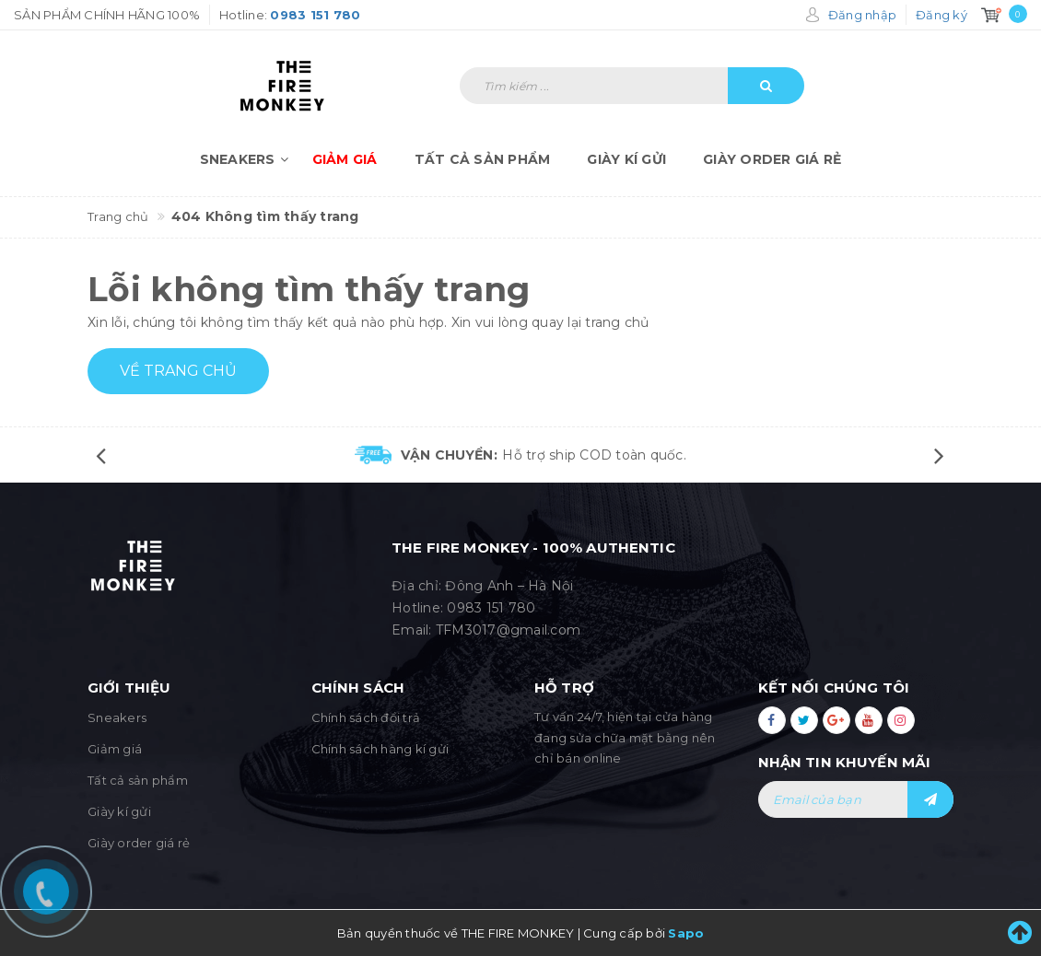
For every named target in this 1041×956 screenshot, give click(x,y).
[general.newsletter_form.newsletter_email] (856, 799)
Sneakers (247, 159)
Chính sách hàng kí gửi (380, 748)
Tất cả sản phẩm (483, 159)
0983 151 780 (491, 608)
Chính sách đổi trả (366, 717)
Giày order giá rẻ (772, 159)
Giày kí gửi (626, 159)
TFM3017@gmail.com (508, 630)
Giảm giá (345, 159)
